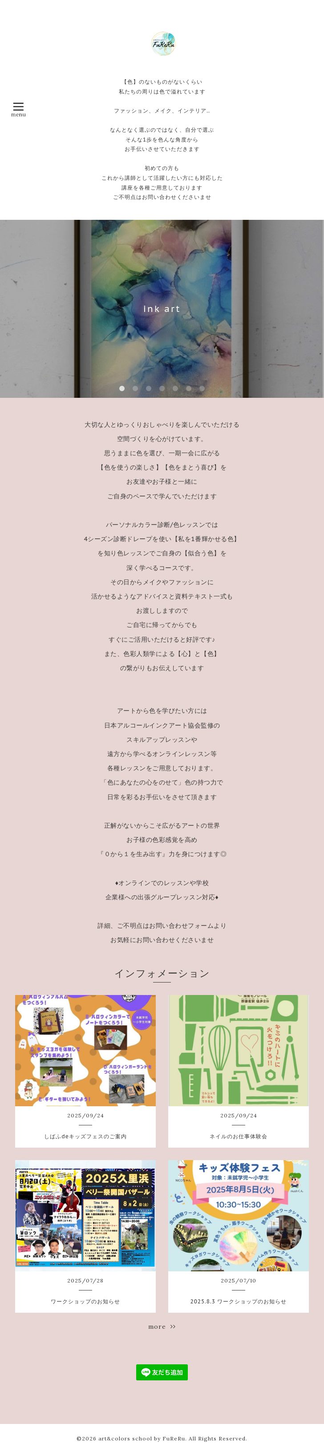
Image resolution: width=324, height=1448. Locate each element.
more (162, 1327)
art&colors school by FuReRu (141, 1438)
